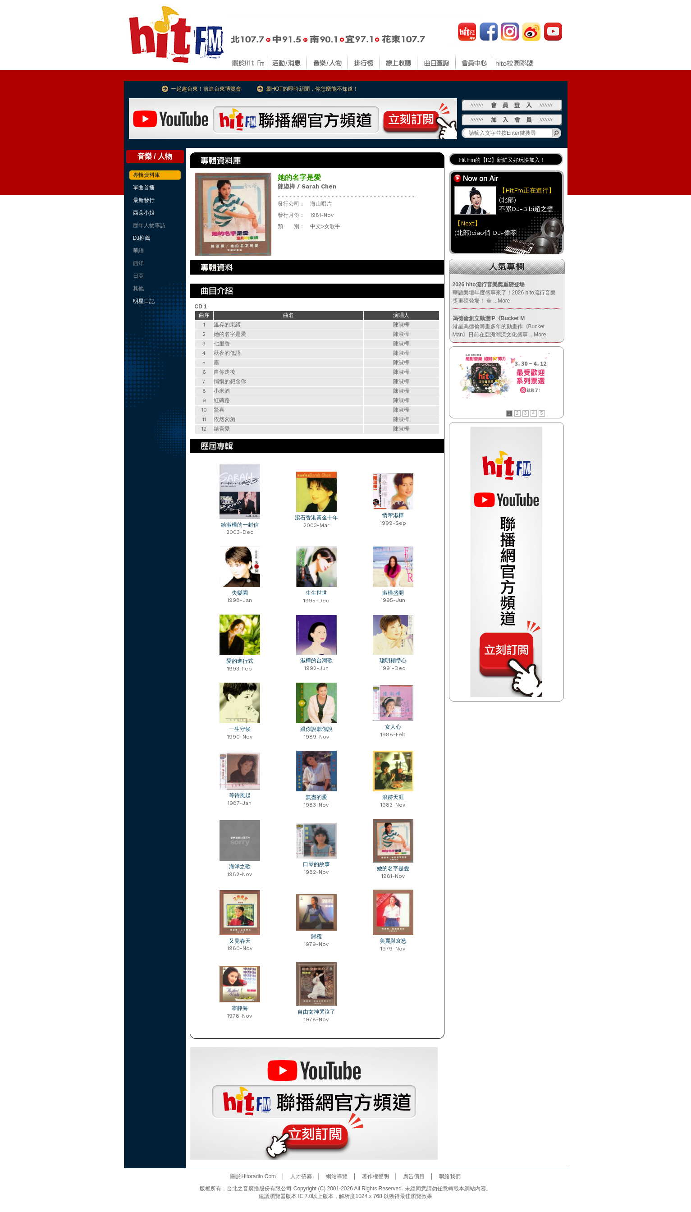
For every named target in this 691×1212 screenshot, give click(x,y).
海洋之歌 (240, 866)
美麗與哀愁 (393, 941)
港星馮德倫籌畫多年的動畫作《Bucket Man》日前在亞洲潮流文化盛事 (499, 326)
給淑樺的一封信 (240, 525)
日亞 (138, 276)
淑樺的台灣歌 (316, 660)
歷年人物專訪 (149, 225)
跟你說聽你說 (316, 729)
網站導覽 (337, 1176)
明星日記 (144, 301)
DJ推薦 (142, 238)
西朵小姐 (144, 213)
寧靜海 (240, 1008)
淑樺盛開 (393, 593)
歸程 (316, 936)
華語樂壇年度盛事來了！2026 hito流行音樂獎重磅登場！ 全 (504, 292)
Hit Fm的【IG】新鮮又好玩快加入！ (502, 160)
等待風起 (240, 795)
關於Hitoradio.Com (253, 1176)
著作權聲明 (375, 1176)
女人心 (393, 727)
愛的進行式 (239, 661)
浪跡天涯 (393, 797)
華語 (138, 251)
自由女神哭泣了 (316, 1012)
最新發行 (144, 200)
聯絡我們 (450, 1176)
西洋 (138, 263)
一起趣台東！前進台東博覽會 (206, 89)
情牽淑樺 (393, 515)
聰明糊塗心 (393, 660)
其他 (138, 288)
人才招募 (301, 1176)
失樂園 (240, 593)
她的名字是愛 (393, 868)
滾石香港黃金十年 (316, 517)
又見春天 (240, 941)
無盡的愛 (316, 797)
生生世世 (316, 593)
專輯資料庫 (146, 175)
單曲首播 (144, 187)
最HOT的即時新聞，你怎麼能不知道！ (312, 89)
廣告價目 (414, 1176)
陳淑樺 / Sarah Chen (307, 186)
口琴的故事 (316, 864)
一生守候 (240, 729)
